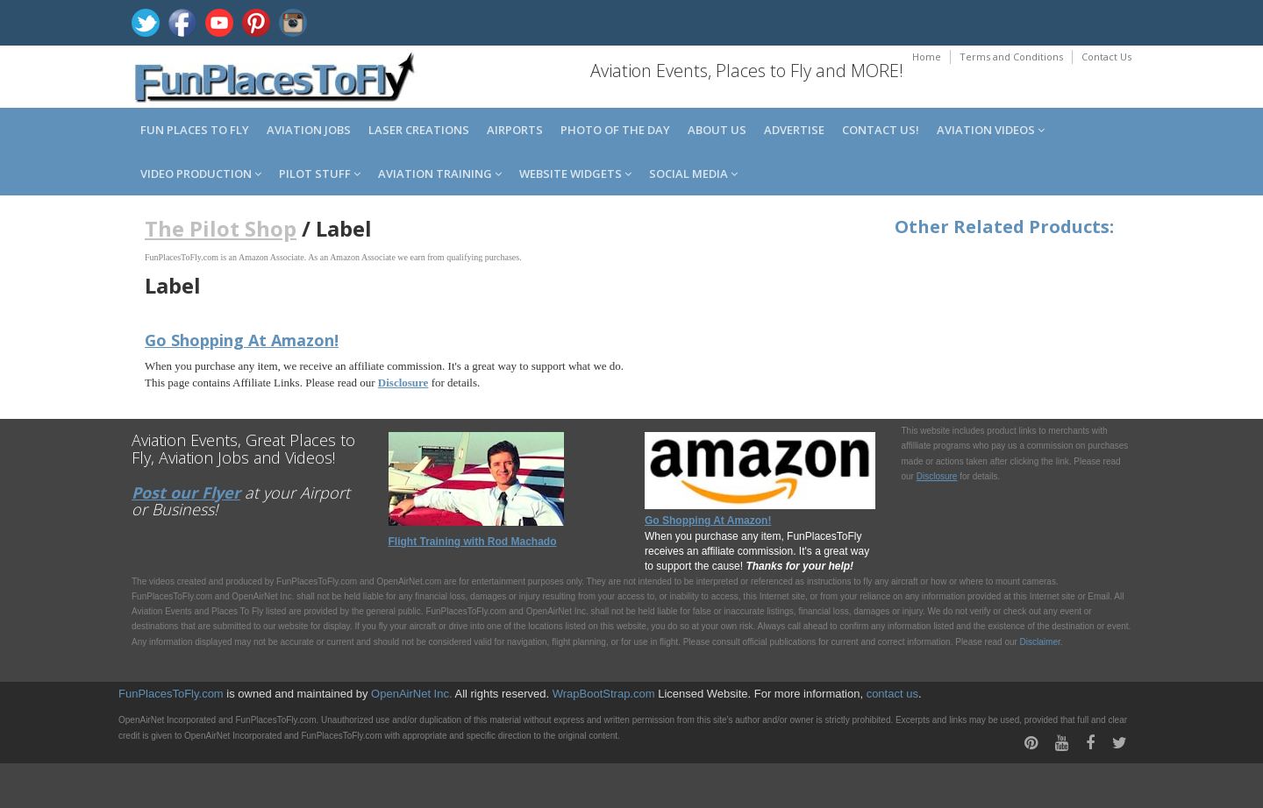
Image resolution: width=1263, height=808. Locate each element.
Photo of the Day (615, 130)
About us (717, 130)
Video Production (200, 173)
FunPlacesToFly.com (171, 693)
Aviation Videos (991, 130)
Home (926, 56)
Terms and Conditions (1011, 56)
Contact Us (1106, 56)
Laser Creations (418, 130)
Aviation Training (440, 173)
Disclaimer (1040, 642)
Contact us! (880, 130)
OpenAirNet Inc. (412, 693)
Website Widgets (575, 173)
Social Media (693, 173)
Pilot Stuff (319, 173)
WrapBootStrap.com (604, 693)
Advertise (794, 130)
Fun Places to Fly (194, 130)
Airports (515, 130)
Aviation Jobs (309, 130)
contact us (892, 693)
